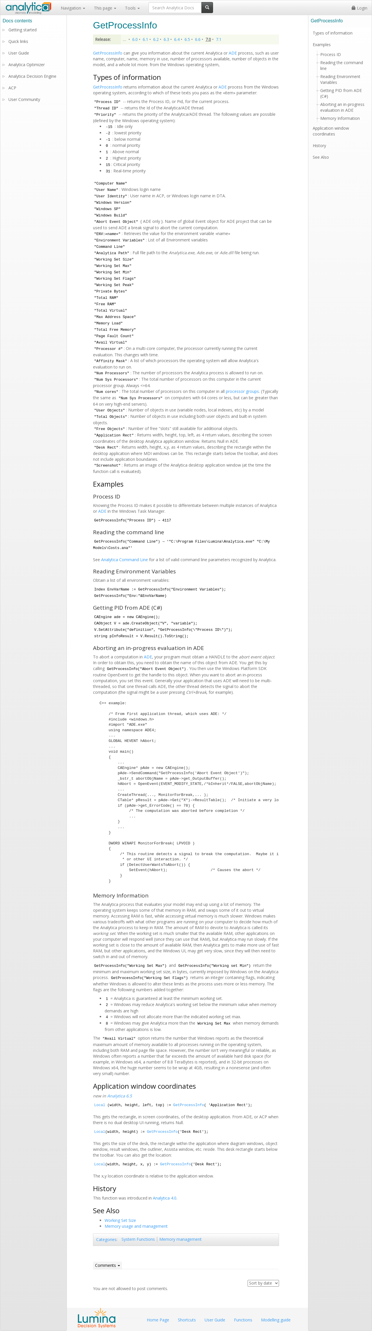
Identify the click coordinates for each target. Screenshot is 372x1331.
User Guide (18, 53)
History (319, 145)
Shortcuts (187, 1320)
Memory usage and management (136, 1226)
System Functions (138, 1239)
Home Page (158, 1320)
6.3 (166, 39)
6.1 (145, 39)
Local (99, 1105)
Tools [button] (132, 8)
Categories (106, 1239)
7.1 (218, 39)
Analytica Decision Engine (32, 76)
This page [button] (105, 8)
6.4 (177, 39)
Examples (322, 44)
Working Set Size (120, 1220)
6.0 (135, 39)
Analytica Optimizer (26, 64)
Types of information (333, 33)
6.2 (156, 39)
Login (359, 8)
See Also (321, 157)
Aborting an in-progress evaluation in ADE (342, 107)
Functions (243, 1320)
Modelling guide (276, 1320)
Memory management (180, 1239)
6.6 (198, 39)
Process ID (330, 54)
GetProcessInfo (107, 53)
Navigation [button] (73, 8)
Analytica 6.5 (119, 1096)
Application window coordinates (331, 131)
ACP (12, 88)
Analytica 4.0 (164, 1198)
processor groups (242, 391)
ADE (233, 53)
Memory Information (340, 118)
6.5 (187, 39)
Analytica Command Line (124, 559)
